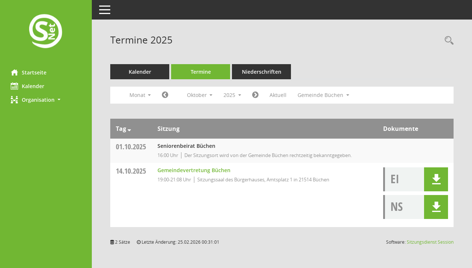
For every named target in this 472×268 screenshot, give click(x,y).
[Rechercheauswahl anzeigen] (447, 41)
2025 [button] (233, 94)
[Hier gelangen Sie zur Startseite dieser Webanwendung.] (46, 32)
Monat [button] (140, 94)
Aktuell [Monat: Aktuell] (278, 94)
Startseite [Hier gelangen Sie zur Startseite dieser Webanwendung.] (29, 72)
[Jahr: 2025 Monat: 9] (165, 95)
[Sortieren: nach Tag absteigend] (129, 129)
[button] (46, 100)
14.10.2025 (131, 171)
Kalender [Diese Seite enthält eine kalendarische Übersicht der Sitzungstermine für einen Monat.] (28, 86)
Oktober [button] (200, 94)
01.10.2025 (131, 147)
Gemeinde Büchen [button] (324, 94)
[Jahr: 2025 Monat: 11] (255, 95)
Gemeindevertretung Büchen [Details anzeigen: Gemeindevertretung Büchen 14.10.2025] (194, 170)
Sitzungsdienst (430, 242)
